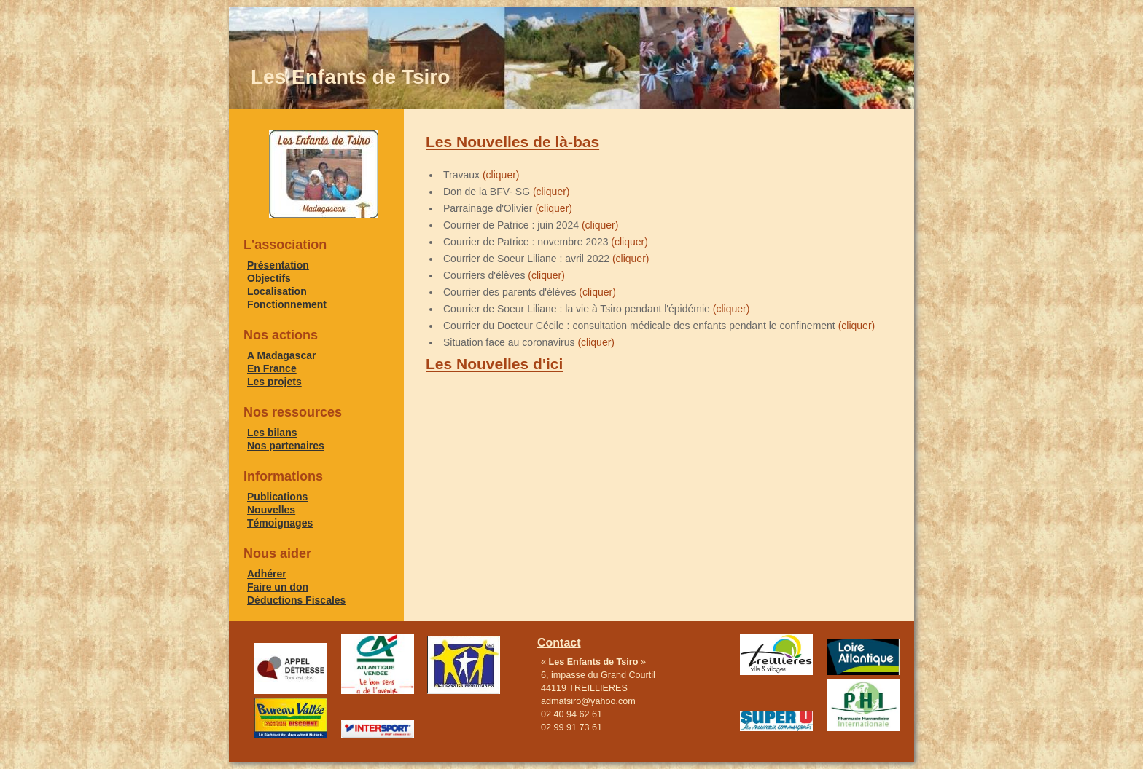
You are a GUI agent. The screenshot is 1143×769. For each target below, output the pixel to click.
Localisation (277, 291)
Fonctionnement (287, 304)
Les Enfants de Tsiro (350, 77)
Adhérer (266, 574)
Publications (277, 496)
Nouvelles (271, 510)
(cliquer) (501, 175)
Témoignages (280, 523)
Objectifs (269, 278)
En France (272, 368)
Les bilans (272, 432)
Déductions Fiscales (296, 600)
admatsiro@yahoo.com (588, 701)
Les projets (274, 381)
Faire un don (277, 587)
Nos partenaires (285, 445)
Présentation (278, 265)
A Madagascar (281, 355)
